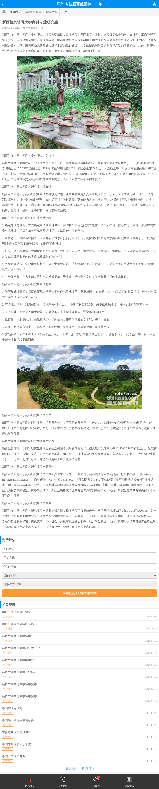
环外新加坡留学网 (33, 27)
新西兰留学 (34, 12)
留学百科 (51, 12)
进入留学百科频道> (79, 768)
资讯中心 (16, 12)
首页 (154, 4)
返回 (3, 4)
